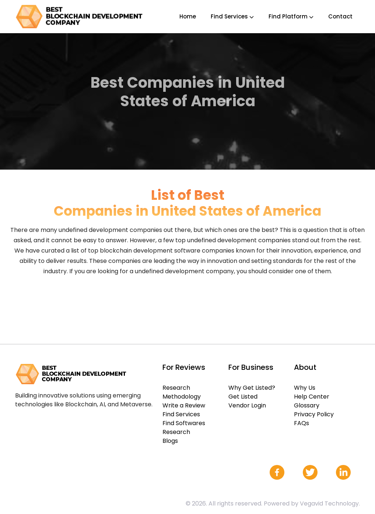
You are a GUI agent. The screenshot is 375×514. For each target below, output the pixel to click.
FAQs (301, 423)
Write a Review (183, 405)
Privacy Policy (314, 414)
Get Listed (242, 396)
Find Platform (291, 16)
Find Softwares (183, 423)
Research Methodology (181, 392)
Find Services (232, 16)
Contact (340, 16)
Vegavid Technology (329, 503)
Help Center (311, 396)
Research (176, 432)
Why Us (304, 387)
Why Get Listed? (251, 387)
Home (187, 16)
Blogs (170, 441)
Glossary (306, 405)
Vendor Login (247, 405)
